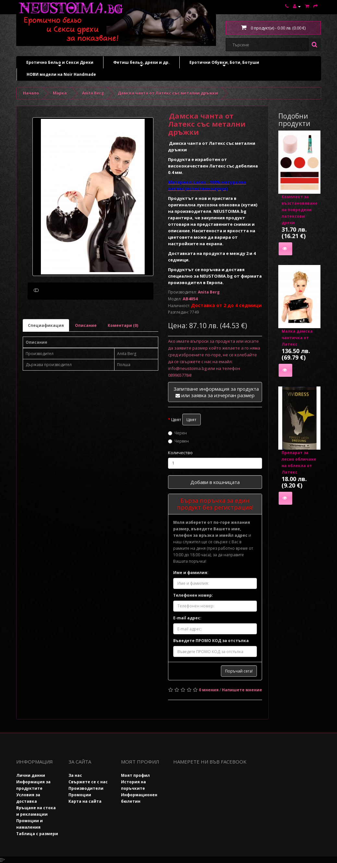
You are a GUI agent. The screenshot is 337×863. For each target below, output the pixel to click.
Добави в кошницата (215, 482)
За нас (75, 775)
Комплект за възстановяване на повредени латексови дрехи (300, 209)
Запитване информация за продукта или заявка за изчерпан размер (216, 391)
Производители (85, 788)
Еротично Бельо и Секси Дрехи (59, 64)
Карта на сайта (85, 801)
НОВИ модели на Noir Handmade (61, 74)
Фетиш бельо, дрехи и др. (141, 64)
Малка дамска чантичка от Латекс (297, 337)
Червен (178, 441)
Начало (31, 93)
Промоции (79, 795)
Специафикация (46, 356)
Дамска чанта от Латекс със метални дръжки (168, 93)
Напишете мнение (242, 690)
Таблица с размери (37, 833)
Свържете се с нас (88, 782)
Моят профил (135, 775)
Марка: (60, 93)
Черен (177, 433)
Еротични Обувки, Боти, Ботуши (224, 64)
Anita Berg (93, 93)
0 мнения (209, 690)
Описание (86, 356)
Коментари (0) (123, 356)
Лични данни (30, 775)
